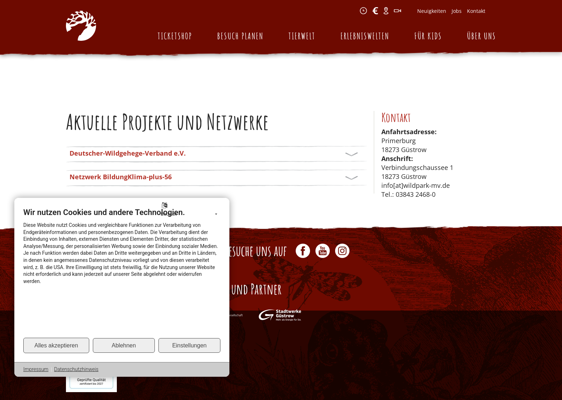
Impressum (436, 384)
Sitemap (486, 384)
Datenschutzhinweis (76, 369)
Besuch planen (240, 36)
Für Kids (428, 36)
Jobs (457, 11)
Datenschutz (403, 384)
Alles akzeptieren (56, 345)
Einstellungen (189, 345)
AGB (378, 384)
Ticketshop (175, 36)
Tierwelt (302, 36)
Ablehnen (124, 345)
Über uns (481, 36)
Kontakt (476, 11)
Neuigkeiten (431, 11)
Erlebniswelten (364, 36)
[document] (121, 272)
